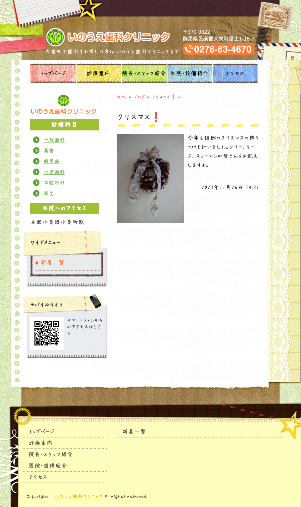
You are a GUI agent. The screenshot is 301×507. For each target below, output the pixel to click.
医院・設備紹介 (189, 74)
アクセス (234, 74)
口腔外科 (54, 182)
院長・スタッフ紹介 (144, 74)
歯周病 (51, 161)
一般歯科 (54, 139)
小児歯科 (54, 172)
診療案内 (98, 74)
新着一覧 (52, 263)
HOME (122, 97)
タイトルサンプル (150, 37)
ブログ (139, 97)
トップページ (53, 74)
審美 (48, 193)
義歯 (48, 150)
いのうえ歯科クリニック (79, 496)
